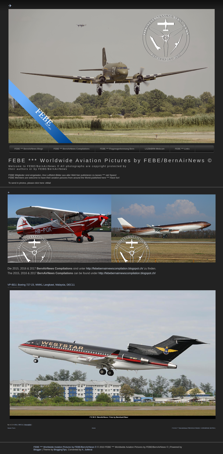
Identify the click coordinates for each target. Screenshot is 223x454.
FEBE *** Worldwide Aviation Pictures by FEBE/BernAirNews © (110, 160)
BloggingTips (60, 449)
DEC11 (20, 425)
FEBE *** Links (182, 149)
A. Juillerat (87, 449)
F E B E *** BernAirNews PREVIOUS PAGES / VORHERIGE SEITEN (193, 428)
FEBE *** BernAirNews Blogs (29, 149)
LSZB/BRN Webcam (154, 149)
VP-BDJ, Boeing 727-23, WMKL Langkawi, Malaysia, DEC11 (41, 284)
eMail (48, 183)
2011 (16, 425)
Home (93, 428)
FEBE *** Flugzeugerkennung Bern (117, 149)
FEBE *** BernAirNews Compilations (71, 149)
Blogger (37, 449)
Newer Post (11, 428)
